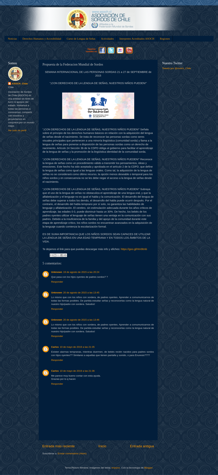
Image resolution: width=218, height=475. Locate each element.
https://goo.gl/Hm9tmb (134, 249)
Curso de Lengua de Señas (81, 38)
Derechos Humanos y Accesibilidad (42, 38)
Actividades (107, 38)
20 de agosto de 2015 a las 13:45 (81, 292)
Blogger (148, 467)
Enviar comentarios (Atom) (72, 453)
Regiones (165, 38)
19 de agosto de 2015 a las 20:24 (81, 272)
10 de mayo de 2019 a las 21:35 (77, 347)
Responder (57, 281)
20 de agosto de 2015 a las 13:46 (81, 319)
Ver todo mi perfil (17, 130)
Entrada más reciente (58, 446)
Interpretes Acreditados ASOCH (136, 38)
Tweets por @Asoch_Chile (176, 68)
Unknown (56, 272)
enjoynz (116, 467)
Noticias (12, 38)
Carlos (55, 347)
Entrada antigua (142, 446)
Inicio (102, 446)
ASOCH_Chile (20, 83)
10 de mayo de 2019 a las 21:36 (77, 371)
